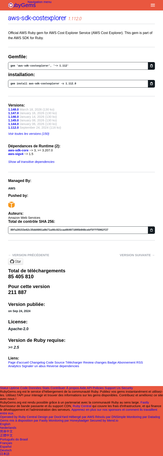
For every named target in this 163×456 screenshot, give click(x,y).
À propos (72, 388)
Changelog (37, 362)
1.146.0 (13, 116)
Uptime (14, 388)
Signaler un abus (34, 366)
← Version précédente (28, 255)
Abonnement (126, 362)
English (5, 424)
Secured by (104, 420)
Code (24, 388)
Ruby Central (82, 406)
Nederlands (8, 427)
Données (35, 388)
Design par (53, 417)
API (89, 388)
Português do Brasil (14, 439)
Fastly (145, 402)
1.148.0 (13, 109)
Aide (83, 388)
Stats (45, 388)
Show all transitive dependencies (31, 161)
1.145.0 (13, 120)
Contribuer (58, 388)
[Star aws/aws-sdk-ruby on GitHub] (15, 262)
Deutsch (6, 450)
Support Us (113, 388)
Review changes (95, 362)
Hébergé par (82, 417)
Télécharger (73, 362)
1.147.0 (13, 113)
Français (6, 443)
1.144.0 (13, 124)
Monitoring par (143, 417)
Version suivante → (137, 255)
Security (127, 388)
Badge (112, 362)
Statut (4, 388)
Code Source (55, 362)
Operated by (19, 417)
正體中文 (6, 435)
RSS (139, 362)
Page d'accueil (18, 362)
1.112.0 (13, 127)
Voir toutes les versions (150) (28, 133)
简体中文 (6, 431)
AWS (11, 188)
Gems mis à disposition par (24, 420)
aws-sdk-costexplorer (37, 18)
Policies (98, 388)
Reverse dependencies (62, 366)
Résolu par (111, 417)
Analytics (14, 366)
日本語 (5, 454)
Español (5, 446)
